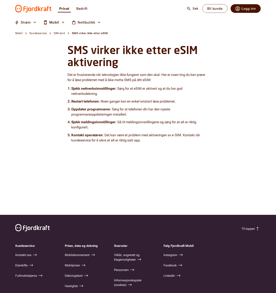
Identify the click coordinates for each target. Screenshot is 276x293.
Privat (64, 9)
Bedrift (82, 9)
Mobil (19, 33)
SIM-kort (59, 33)
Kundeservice (38, 33)
